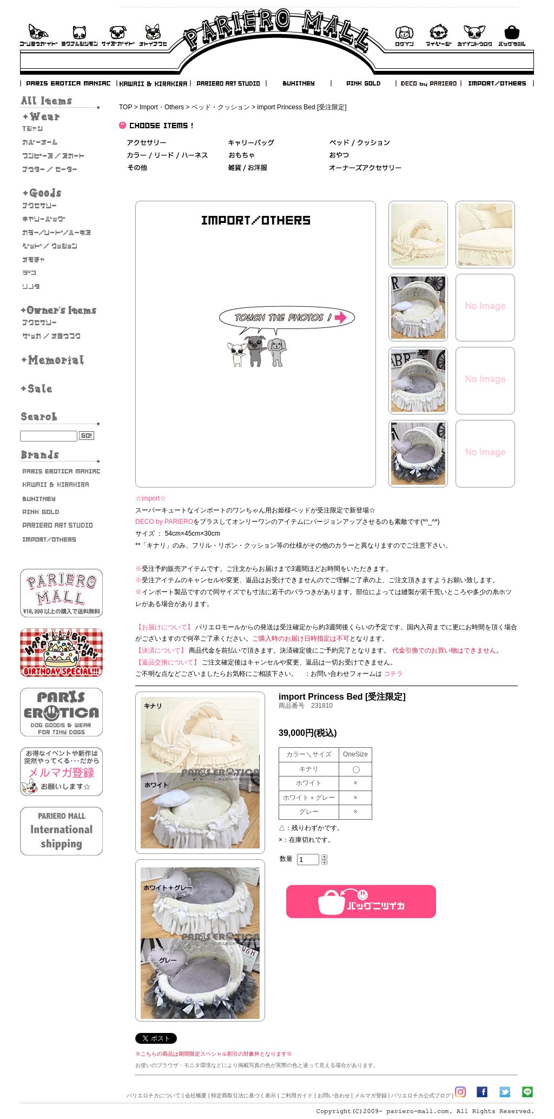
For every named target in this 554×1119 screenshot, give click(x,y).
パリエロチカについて (154, 1095)
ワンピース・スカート (61, 156)
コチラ (393, 673)
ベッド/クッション (61, 246)
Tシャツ (61, 128)
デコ (61, 273)
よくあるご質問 (79, 35)
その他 (137, 168)
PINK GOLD (363, 83)
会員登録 (475, 35)
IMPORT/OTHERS (497, 83)
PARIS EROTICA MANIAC (68, 83)
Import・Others (162, 107)
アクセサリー (61, 205)
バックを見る (511, 35)
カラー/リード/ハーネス (61, 232)
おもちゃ (61, 259)
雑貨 (248, 168)
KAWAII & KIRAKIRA (154, 83)
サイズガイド (118, 35)
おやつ (339, 155)
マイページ (438, 35)
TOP (125, 107)
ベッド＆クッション (359, 143)
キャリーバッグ (61, 219)
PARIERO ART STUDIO (228, 83)
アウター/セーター (61, 169)
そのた (61, 286)
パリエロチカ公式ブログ (421, 1095)
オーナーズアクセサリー (61, 322)
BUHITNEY (298, 83)
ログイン (404, 35)
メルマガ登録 (370, 1095)
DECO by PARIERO (427, 83)
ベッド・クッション (221, 107)
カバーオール (61, 142)
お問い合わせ (153, 35)
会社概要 (196, 1095)
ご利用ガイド (38, 35)
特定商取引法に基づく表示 (243, 1095)
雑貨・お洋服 (61, 336)
